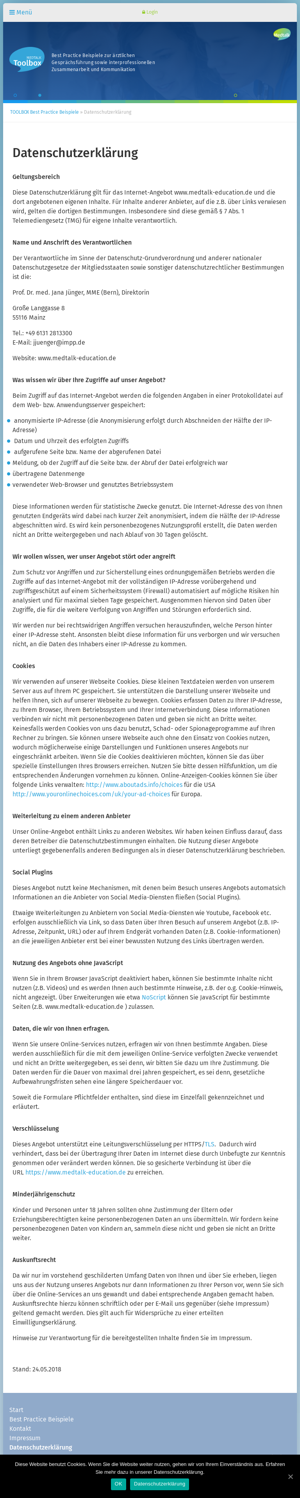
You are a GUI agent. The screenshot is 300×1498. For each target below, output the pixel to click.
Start (16, 1410)
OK (118, 1484)
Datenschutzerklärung (40, 1447)
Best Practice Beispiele (41, 1419)
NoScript (153, 997)
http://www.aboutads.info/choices (134, 785)
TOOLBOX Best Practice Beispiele (44, 112)
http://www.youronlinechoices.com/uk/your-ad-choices (91, 794)
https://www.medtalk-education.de (76, 1172)
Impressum (25, 1438)
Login (150, 12)
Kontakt (20, 1429)
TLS (209, 1144)
